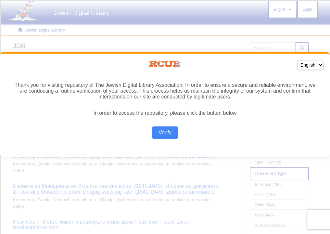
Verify (165, 132)
